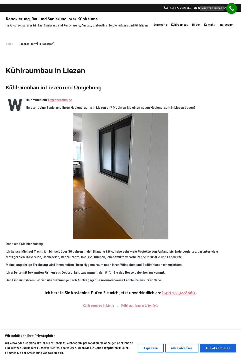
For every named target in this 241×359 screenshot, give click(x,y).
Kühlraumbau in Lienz (98, 305)
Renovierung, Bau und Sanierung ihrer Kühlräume (52, 19)
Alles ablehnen (182, 348)
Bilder (196, 24)
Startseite (160, 24)
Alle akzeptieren (218, 348)
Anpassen (150, 348)
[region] (120, 344)
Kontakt (209, 24)
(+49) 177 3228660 (179, 293)
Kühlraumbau (179, 24)
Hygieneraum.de (60, 100)
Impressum (226, 24)
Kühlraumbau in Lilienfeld (139, 305)
